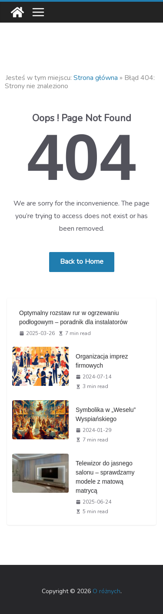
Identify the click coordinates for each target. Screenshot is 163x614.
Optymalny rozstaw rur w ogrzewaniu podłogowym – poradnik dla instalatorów (73, 317)
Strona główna (95, 78)
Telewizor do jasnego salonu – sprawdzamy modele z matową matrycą (105, 477)
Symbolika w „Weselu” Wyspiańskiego (106, 414)
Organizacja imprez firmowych (102, 361)
